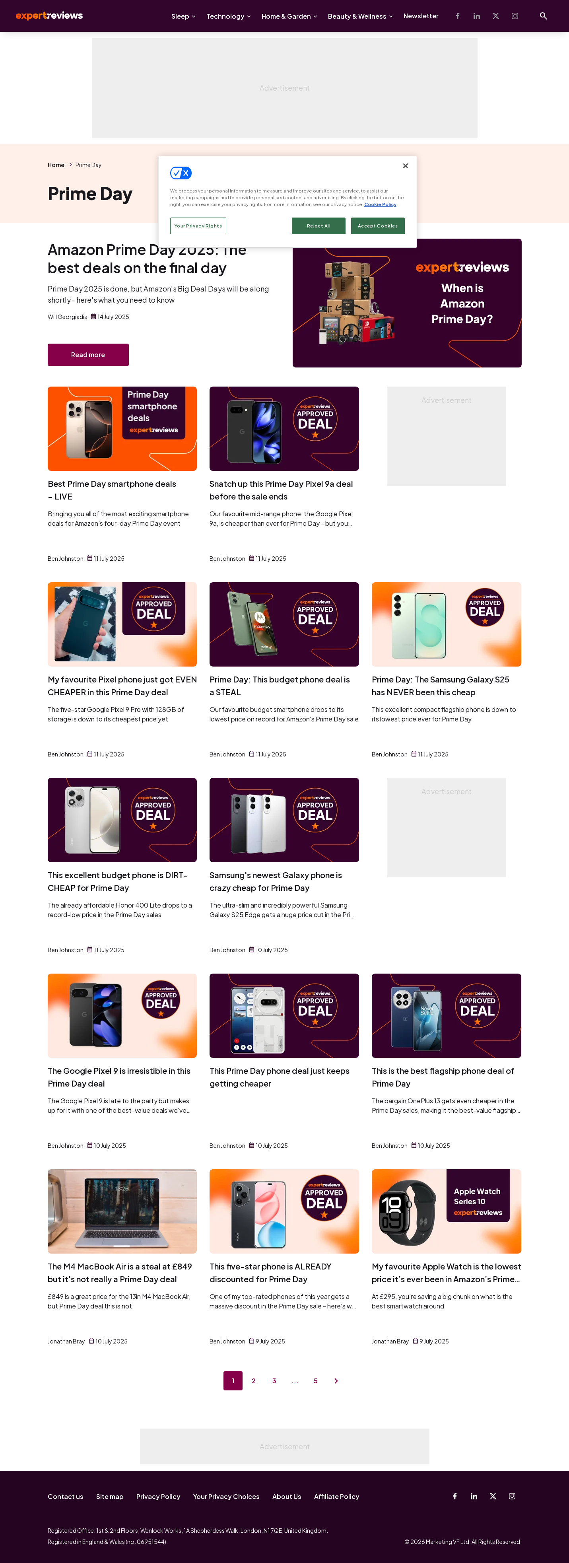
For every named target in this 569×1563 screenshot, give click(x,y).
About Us (286, 1496)
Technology (225, 16)
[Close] (405, 166)
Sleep (180, 16)
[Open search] (543, 15)
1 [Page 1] (233, 1380)
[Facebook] (457, 15)
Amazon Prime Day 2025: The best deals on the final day (147, 258)
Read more (88, 354)
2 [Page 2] (254, 1380)
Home (56, 164)
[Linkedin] (476, 15)
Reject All (319, 226)
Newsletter (421, 16)
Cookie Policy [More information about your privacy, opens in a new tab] (380, 204)
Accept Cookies (378, 226)
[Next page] (336, 1380)
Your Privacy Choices (226, 1496)
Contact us (66, 1496)
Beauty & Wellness (357, 16)
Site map (110, 1496)
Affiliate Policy (336, 1496)
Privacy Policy (158, 1496)
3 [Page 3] (274, 1380)
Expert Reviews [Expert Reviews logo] (43, 16)
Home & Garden (286, 16)
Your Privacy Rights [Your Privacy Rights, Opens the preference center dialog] (198, 226)
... (295, 1380)
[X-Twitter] (495, 15)
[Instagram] (514, 15)
